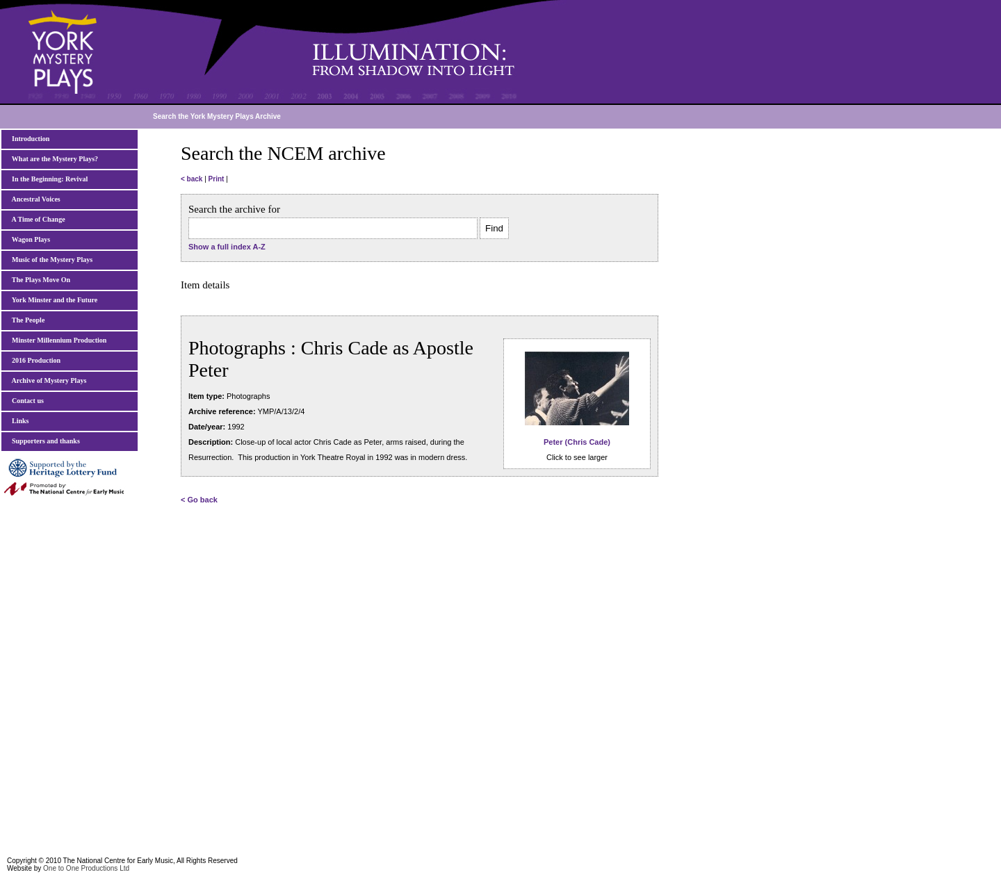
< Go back (199, 499)
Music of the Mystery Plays (50, 259)
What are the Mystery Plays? (53, 159)
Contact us (26, 400)
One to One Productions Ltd (86, 868)
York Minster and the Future (52, 300)
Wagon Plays (29, 239)
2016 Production (34, 360)
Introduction (28, 138)
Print (217, 179)
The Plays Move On (39, 280)
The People (26, 320)
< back (191, 179)
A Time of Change (36, 219)
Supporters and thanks (44, 441)
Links (18, 421)
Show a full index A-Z (227, 247)
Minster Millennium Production (57, 340)
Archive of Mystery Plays (47, 380)
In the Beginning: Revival (48, 179)
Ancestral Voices (34, 199)
